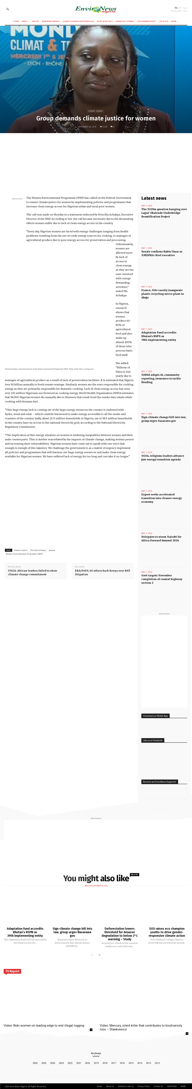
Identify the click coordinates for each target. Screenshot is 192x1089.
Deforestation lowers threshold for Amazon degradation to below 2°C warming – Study (119, 934)
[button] (7, 9)
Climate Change (95, 110)
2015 (131, 1062)
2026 (35, 1062)
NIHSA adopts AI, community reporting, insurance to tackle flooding (161, 378)
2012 (157, 1062)
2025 (43, 1062)
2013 (148, 1062)
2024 (52, 1062)
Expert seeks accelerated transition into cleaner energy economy (161, 498)
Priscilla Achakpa (38, 550)
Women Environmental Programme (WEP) (24, 554)
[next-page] (99, 954)
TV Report (12, 970)
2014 (139, 1062)
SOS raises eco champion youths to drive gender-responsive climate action (167, 932)
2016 (122, 1062)
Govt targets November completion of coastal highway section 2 (161, 579)
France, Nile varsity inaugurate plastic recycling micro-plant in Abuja (162, 294)
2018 (105, 1062)
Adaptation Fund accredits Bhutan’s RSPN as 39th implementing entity (158, 336)
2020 (87, 1062)
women (52, 550)
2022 (70, 1062)
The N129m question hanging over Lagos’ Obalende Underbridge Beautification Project (164, 213)
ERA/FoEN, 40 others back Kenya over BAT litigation (102, 572)
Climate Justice (21, 550)
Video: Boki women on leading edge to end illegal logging (44, 1025)
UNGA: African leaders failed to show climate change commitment (32, 572)
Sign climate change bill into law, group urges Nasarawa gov (72, 932)
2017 (113, 1062)
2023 (61, 1062)
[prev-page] (92, 954)
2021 (78, 1062)
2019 (96, 1062)
